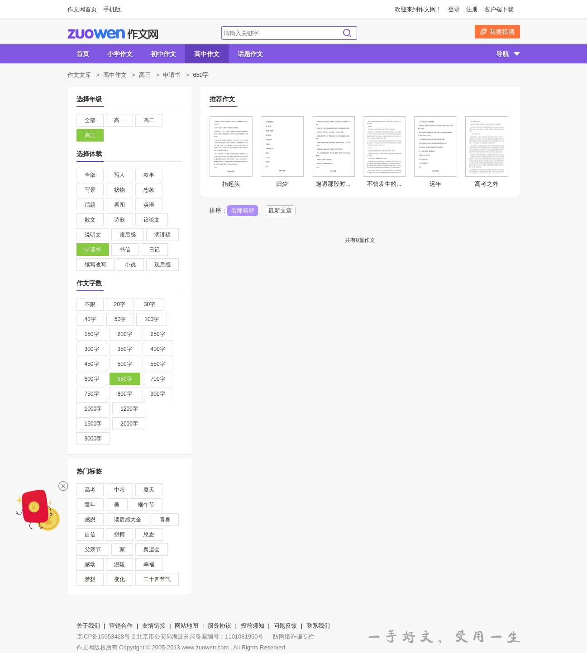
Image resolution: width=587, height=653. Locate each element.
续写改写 (95, 264)
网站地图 (186, 625)
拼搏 (119, 534)
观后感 (162, 264)
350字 (125, 349)
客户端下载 (499, 9)
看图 (119, 205)
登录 (454, 9)
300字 (92, 349)
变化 (119, 579)
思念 (148, 534)
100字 (151, 319)
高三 (145, 74)
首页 (82, 53)
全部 (90, 120)
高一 (119, 120)
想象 (148, 190)
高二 (148, 120)
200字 (125, 334)
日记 (154, 249)
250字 (158, 334)
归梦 (282, 183)
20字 (119, 304)
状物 (119, 190)
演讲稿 (162, 235)
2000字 (129, 424)
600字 (92, 379)
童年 (90, 505)
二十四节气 (157, 579)
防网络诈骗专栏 (293, 636)
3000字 (93, 438)
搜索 (347, 33)
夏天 (148, 490)
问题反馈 (285, 625)
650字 (125, 379)
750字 (92, 394)
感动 (90, 564)
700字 (158, 379)
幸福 (148, 564)
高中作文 (207, 53)
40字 (90, 319)
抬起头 (231, 183)
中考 (119, 490)
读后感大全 (127, 519)
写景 (90, 190)
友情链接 (154, 625)
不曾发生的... (384, 183)
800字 (125, 394)
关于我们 (88, 625)
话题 (90, 205)
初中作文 (163, 53)
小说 (130, 264)
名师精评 (242, 210)
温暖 (119, 564)
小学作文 (120, 53)
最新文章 (280, 210)
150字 (92, 334)
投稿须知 (252, 625)
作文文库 (79, 74)
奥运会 (151, 549)
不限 (90, 304)
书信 (124, 249)
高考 (90, 490)
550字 (158, 364)
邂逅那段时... (333, 183)
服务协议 (219, 625)
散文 (90, 220)
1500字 (93, 424)
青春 (165, 519)
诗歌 (119, 220)
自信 (90, 534)
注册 (472, 9)
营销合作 (121, 625)
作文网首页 (82, 9)
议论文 (151, 220)
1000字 (93, 409)
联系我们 (318, 625)
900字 (158, 394)
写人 (119, 175)
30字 (149, 304)
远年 (435, 183)
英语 (148, 205)
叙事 (148, 175)
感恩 (90, 519)
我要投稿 (497, 31)
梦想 (90, 579)
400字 (158, 349)
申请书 (172, 74)
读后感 (127, 235)
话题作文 (250, 53)
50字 (120, 319)
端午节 (146, 505)
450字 (92, 364)
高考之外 (486, 183)
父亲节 (93, 549)
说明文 (93, 235)
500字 (125, 364)
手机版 (112, 9)
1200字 (129, 409)
